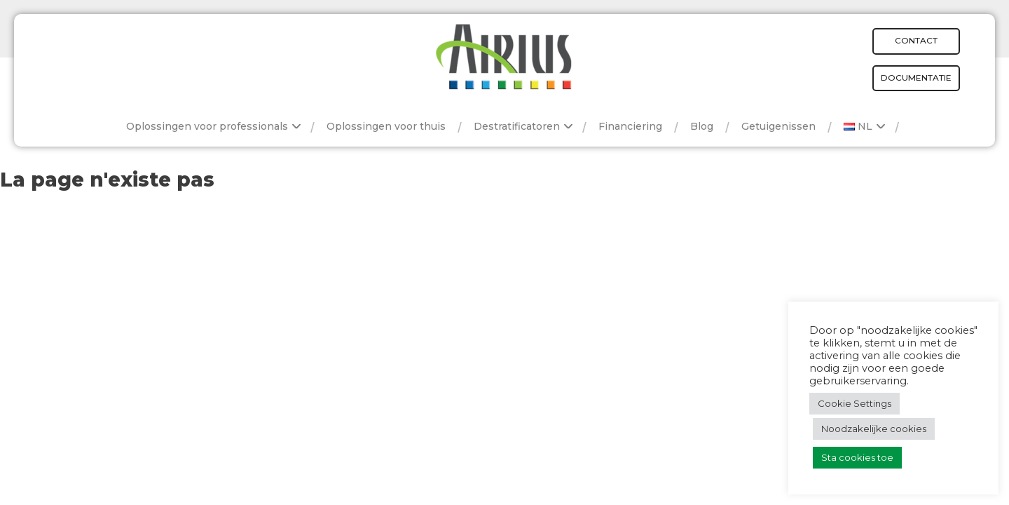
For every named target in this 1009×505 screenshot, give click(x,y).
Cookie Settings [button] (854, 403)
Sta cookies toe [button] (857, 457)
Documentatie (916, 77)
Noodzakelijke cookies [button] (873, 428)
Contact (916, 40)
